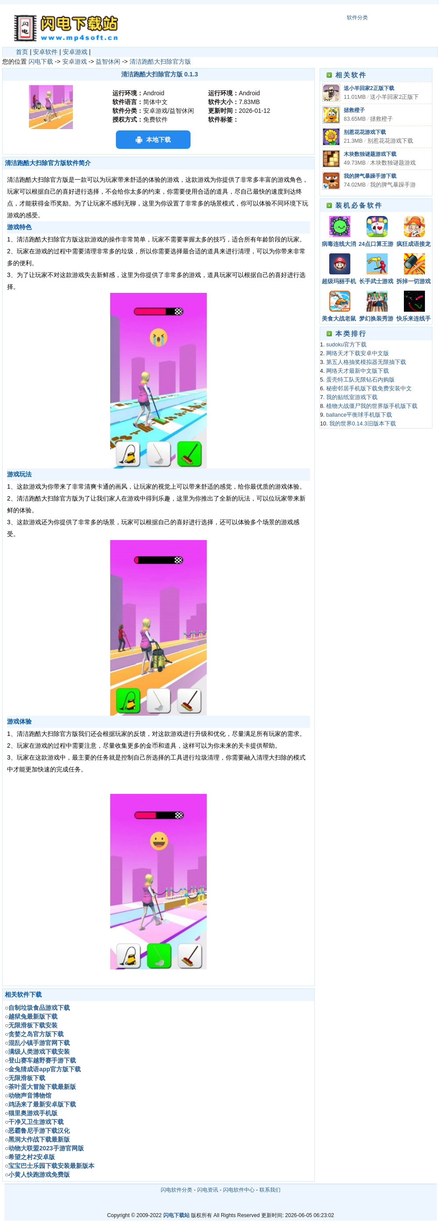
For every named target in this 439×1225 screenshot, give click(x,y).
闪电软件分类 (176, 1190)
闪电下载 (41, 61)
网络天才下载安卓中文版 (357, 353)
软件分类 (357, 17)
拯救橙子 (354, 110)
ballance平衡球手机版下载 (359, 415)
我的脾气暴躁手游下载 (370, 176)
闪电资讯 (207, 1190)
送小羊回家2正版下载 (369, 88)
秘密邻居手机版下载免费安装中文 (369, 389)
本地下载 (158, 139)
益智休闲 (108, 61)
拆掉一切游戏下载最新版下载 (413, 282)
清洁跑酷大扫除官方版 (160, 61)
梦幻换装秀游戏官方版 (376, 319)
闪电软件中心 (239, 1190)
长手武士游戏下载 (376, 282)
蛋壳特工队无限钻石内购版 (360, 380)
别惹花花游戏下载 (365, 132)
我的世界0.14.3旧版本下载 (362, 424)
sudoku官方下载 (346, 345)
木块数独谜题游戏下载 (370, 154)
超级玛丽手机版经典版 (339, 282)
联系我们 (270, 1190)
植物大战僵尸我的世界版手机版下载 (371, 406)
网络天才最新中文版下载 (357, 371)
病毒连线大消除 (339, 245)
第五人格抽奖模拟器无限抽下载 (366, 362)
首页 (22, 51)
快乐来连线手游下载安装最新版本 (413, 319)
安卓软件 (45, 51)
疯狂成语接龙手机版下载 (413, 245)
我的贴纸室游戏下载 (352, 397)
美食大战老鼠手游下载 (339, 319)
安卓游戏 (75, 51)
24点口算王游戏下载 (376, 245)
